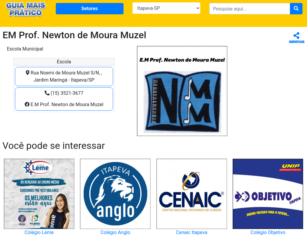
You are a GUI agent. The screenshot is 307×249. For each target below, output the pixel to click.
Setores (89, 8)
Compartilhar (296, 38)
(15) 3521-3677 (64, 93)
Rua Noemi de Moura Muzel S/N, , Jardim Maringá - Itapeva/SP (64, 76)
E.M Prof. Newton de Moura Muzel (64, 104)
